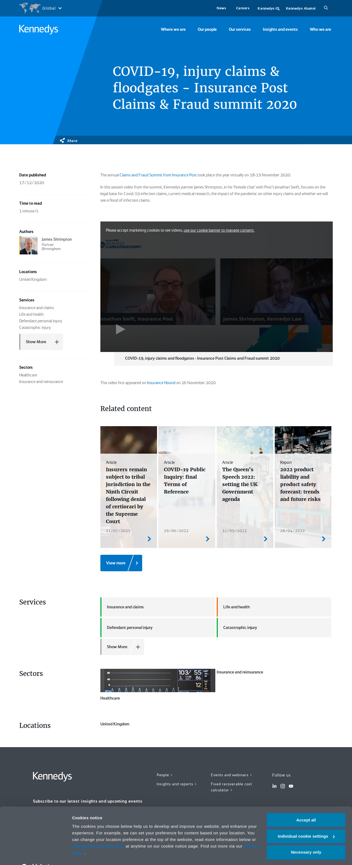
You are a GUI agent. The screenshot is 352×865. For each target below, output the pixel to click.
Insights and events (280, 29)
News (221, 8)
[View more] (121, 563)
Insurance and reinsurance (274, 685)
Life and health (233, 607)
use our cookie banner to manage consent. (219, 230)
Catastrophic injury (237, 627)
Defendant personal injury (126, 627)
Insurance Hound (161, 383)
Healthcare (157, 685)
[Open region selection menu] (40, 8)
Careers (243, 8)
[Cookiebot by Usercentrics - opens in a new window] (36, 854)
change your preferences (98, 832)
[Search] (325, 8)
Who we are (320, 29)
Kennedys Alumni (301, 8)
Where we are (173, 29)
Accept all (306, 806)
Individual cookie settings (306, 822)
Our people (207, 29)
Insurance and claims (122, 607)
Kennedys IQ (268, 8)
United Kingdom (157, 737)
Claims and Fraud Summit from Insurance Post (158, 175)
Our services (240, 29)
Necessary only (306, 838)
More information (89, 854)
